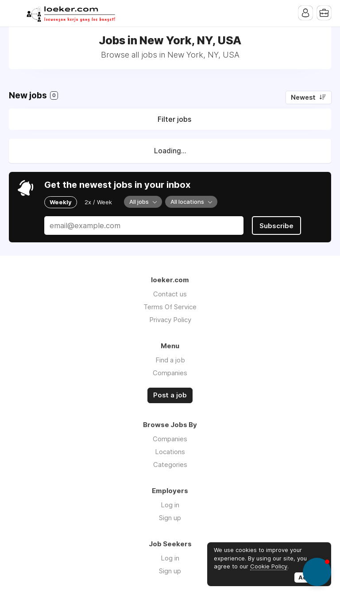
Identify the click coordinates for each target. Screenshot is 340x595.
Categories (170, 464)
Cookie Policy (268, 566)
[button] (317, 572)
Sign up (170, 517)
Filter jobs (174, 119)
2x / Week (98, 202)
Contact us (170, 294)
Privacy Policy (170, 319)
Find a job (170, 360)
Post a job (170, 395)
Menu (15, 13)
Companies (170, 373)
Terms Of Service (170, 307)
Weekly (61, 202)
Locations (170, 451)
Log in (170, 505)
